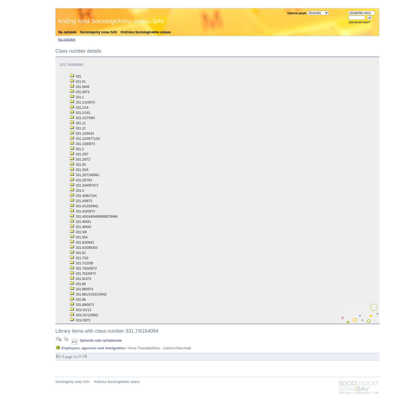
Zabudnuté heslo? (359, 22)
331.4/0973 (81, 201)
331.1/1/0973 (82, 102)
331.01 (78, 82)
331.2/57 (79, 154)
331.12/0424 (82, 133)
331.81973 (80, 279)
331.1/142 (80, 113)
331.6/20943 (82, 242)
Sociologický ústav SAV (98, 32)
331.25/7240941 (84, 175)
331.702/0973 (83, 274)
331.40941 (80, 222)
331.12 (78, 128)
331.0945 (79, 87)
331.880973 (81, 289)
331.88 (78, 284)
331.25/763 (81, 180)
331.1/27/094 (82, 118)
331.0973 (79, 92)
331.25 (78, 165)
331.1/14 (79, 108)
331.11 (78, 123)
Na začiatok (67, 32)
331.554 (79, 237)
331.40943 (80, 227)
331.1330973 (82, 144)
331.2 (77, 149)
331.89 (78, 300)
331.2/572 (80, 159)
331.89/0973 (82, 305)
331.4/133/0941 (84, 206)
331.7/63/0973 (83, 268)
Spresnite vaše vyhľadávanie (101, 340)
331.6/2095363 (83, 248)
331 (75, 76)
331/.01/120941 (84, 315)
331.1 (77, 97)
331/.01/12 (80, 310)
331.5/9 (78, 232)
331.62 (78, 253)
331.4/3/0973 (82, 211)
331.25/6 (79, 170)
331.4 (77, 191)
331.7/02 (79, 258)
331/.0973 (80, 320)
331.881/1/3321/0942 (88, 294)
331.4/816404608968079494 (94, 216)
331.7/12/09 (81, 263)
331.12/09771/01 (85, 139)
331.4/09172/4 (83, 196)
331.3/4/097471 (84, 185)
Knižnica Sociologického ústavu (146, 32)
